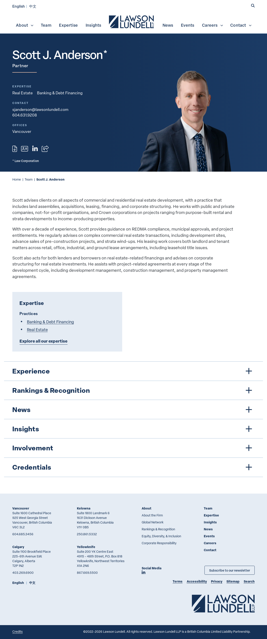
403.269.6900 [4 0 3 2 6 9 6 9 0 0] (23, 572)
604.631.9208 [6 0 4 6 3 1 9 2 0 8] (24, 115)
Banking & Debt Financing (59, 92)
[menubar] (133, 21)
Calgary (18, 546)
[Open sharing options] (45, 149)
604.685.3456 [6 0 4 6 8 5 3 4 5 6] (22, 534)
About (25, 25)
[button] (253, 6)
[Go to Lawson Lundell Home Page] (223, 603)
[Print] (14, 149)
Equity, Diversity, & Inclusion (161, 536)
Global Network (152, 522)
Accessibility (197, 581)
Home (16, 179)
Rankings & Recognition (158, 529)
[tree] (133, 419)
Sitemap (232, 581)
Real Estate (22, 92)
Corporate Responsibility (159, 543)
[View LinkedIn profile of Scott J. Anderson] (35, 149)
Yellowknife (86, 546)
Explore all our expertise (43, 341)
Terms (177, 581)
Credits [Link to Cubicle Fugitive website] (17, 631)
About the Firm (152, 515)
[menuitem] (131, 21)
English (18, 6)
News (168, 25)
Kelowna (83, 508)
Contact (241, 25)
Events (187, 25)
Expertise (68, 25)
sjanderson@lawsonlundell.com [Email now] (40, 109)
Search (249, 581)
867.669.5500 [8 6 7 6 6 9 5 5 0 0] (87, 572)
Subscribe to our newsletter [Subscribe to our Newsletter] (229, 570)
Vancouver (20, 508)
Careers (212, 25)
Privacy (216, 581)
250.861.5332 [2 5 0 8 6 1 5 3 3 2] (87, 534)
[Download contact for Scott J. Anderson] (24, 149)
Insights (93, 25)
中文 (32, 6)
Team (46, 25)
